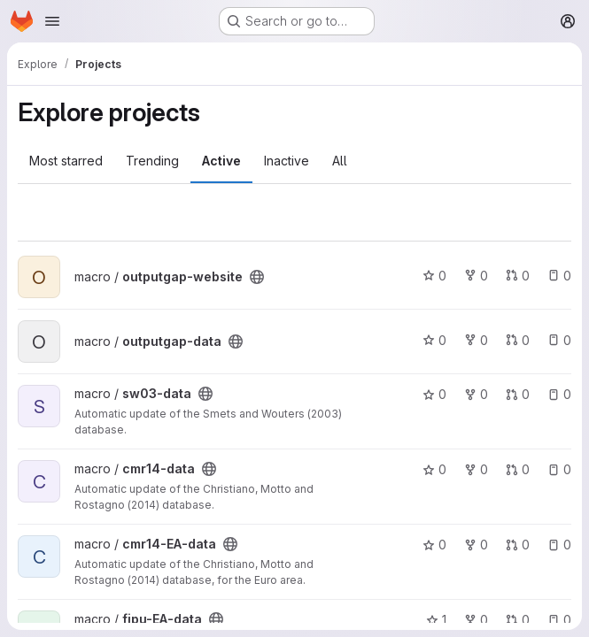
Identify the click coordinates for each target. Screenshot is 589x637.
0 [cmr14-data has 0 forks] (476, 469)
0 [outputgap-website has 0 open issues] (559, 275)
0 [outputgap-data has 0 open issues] (559, 340)
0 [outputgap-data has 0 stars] (434, 340)
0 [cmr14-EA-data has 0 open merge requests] (518, 544)
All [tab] (339, 160)
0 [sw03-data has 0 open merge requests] (518, 394)
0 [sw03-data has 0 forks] (476, 394)
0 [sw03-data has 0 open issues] (559, 394)
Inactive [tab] (286, 160)
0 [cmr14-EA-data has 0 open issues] (559, 544)
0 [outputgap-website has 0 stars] (434, 275)
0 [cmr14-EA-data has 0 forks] (476, 544)
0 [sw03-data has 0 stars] (434, 394)
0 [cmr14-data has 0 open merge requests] (518, 469)
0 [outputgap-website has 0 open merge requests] (518, 275)
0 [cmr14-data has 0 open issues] (559, 469)
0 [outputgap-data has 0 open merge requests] (518, 340)
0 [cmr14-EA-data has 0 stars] (434, 544)
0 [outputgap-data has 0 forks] (476, 340)
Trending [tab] (152, 160)
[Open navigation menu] (52, 21)
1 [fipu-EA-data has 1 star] (436, 619)
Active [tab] (221, 160)
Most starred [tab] (66, 160)
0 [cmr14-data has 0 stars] (434, 469)
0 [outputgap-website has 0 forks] (476, 275)
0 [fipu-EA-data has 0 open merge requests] (518, 619)
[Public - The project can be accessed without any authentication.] (257, 277)
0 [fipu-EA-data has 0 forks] (476, 619)
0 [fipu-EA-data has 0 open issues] (559, 619)
